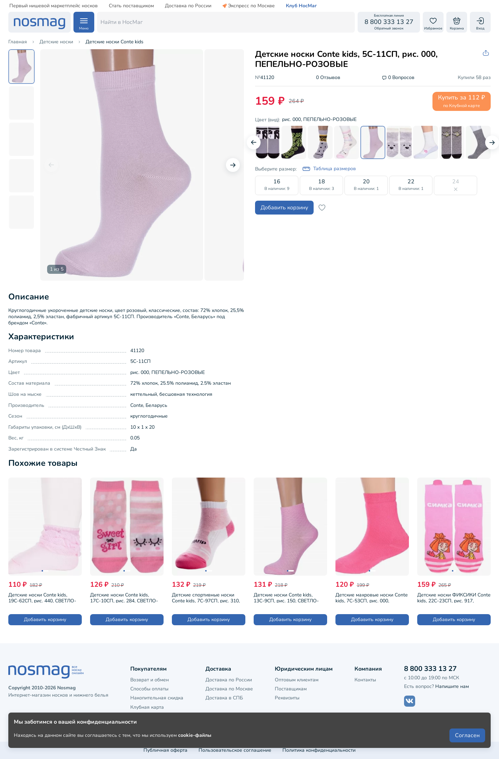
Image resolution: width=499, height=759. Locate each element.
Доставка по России (188, 6)
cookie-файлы (194, 735)
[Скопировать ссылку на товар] (486, 53)
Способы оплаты (149, 689)
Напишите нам (452, 686)
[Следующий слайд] (233, 165)
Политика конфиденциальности (319, 750)
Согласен (467, 735)
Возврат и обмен (149, 680)
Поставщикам (291, 689)
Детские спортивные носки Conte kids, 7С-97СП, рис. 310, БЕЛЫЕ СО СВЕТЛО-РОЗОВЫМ (208, 597)
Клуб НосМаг (301, 6)
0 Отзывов (328, 78)
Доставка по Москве (229, 689)
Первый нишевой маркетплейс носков (53, 6)
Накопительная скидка (156, 698)
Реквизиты (287, 698)
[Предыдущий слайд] (51, 165)
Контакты (365, 680)
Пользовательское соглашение (235, 750)
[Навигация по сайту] (83, 22)
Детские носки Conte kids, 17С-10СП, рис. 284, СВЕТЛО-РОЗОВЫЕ (124, 597)
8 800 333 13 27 (430, 668)
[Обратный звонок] (389, 22)
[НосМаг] (39, 22)
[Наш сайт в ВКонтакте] (409, 701)
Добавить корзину (284, 207)
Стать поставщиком (131, 6)
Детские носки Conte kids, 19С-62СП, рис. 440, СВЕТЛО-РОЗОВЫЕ (42, 597)
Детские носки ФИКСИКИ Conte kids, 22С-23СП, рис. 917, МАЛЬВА (453, 597)
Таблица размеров (329, 169)
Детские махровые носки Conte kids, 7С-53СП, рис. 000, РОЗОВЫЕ (371, 597)
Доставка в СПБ (224, 698)
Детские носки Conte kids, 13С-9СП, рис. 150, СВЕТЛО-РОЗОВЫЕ (286, 597)
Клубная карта (147, 707)
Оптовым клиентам (296, 680)
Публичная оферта (165, 750)
